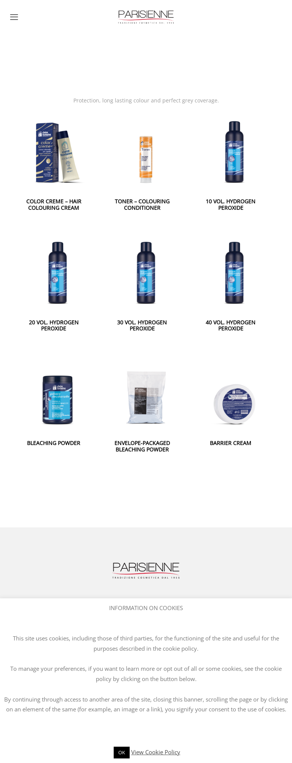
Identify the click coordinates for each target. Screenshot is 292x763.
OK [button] (121, 752)
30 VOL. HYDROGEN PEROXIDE (142, 325)
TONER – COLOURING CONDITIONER (142, 204)
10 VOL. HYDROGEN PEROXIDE (231, 204)
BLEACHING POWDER (53, 443)
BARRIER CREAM (230, 443)
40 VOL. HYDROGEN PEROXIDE (231, 325)
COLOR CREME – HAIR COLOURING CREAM (53, 204)
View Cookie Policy (155, 752)
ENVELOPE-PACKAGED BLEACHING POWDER (142, 446)
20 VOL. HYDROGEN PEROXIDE (54, 325)
